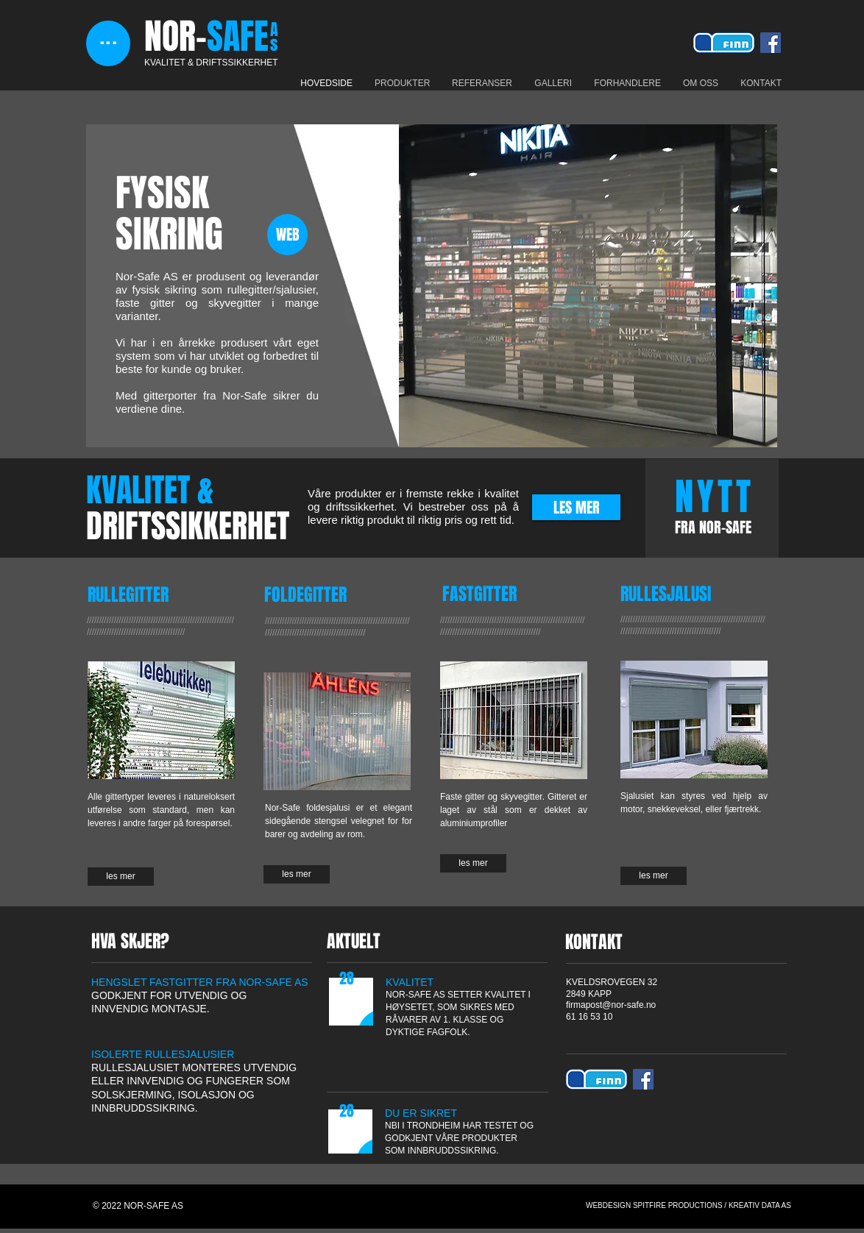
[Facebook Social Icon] (770, 42)
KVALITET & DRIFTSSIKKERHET (211, 62)
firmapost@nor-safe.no (611, 1005)
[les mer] (121, 876)
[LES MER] (576, 507)
